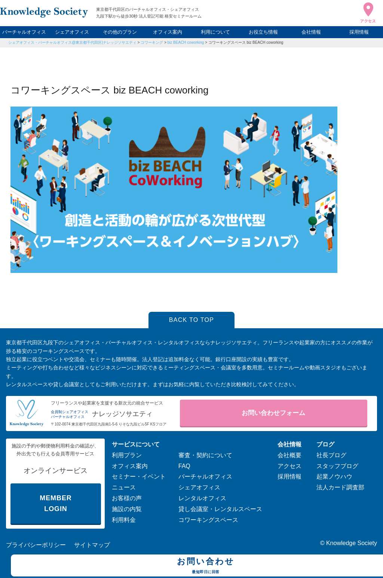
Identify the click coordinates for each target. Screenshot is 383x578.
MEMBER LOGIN (55, 503)
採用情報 (359, 32)
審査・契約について (205, 455)
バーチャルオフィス (24, 32)
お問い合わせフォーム (273, 412)
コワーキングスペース (208, 520)
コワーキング (152, 42)
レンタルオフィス (202, 498)
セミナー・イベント (139, 476)
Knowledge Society (351, 543)
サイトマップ (92, 545)
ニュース (124, 487)
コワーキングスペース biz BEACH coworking (246, 42)
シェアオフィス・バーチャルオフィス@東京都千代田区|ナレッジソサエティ (72, 42)
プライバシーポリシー (36, 545)
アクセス (289, 466)
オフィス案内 (167, 32)
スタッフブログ (337, 466)
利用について (215, 32)
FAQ (184, 466)
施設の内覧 (127, 509)
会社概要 (289, 455)
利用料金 (124, 520)
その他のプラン (120, 32)
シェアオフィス (72, 32)
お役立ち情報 (263, 32)
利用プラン (127, 455)
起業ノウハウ (334, 476)
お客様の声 (127, 498)
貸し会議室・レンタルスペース (220, 509)
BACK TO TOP (191, 320)
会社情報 (311, 32)
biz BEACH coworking (186, 42)
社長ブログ (331, 455)
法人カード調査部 (340, 487)
